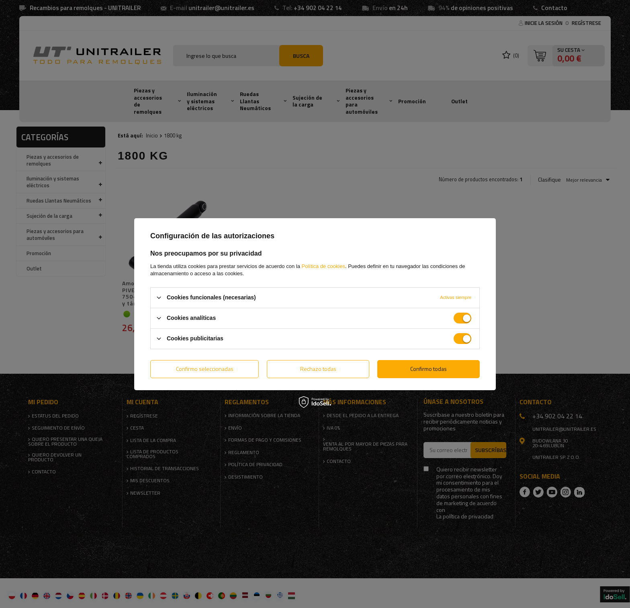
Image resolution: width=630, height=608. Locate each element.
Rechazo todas (318, 368)
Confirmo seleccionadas (204, 368)
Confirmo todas (428, 368)
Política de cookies (323, 266)
